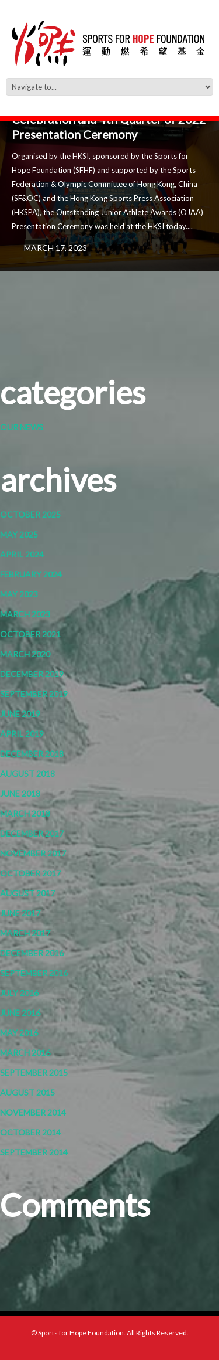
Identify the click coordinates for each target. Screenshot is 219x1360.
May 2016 (19, 1033)
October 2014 (30, 1132)
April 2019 (22, 734)
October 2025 (30, 514)
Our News (21, 427)
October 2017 (30, 873)
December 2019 (32, 674)
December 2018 (32, 754)
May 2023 (19, 594)
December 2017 (32, 833)
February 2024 (31, 574)
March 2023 (25, 614)
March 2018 (25, 813)
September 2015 (34, 1072)
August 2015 (27, 1092)
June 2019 (20, 714)
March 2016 (25, 1053)
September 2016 (34, 973)
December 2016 (32, 953)
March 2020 (25, 654)
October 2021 (30, 634)
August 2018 (27, 773)
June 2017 (20, 913)
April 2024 (22, 554)
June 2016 (20, 1013)
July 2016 (19, 993)
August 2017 (27, 893)
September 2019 (34, 694)
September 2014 (34, 1152)
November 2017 (33, 853)
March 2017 (25, 933)
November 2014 (33, 1112)
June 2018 (20, 793)
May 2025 (19, 534)
